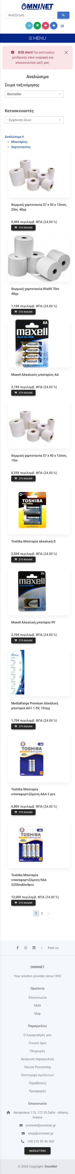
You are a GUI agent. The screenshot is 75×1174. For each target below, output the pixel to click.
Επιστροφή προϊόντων (37, 1075)
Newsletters (37, 1151)
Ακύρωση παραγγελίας (37, 1059)
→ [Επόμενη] (48, 913)
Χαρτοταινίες (21, 147)
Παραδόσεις (37, 1083)
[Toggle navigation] (37, 38)
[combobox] (34, 94)
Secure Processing (37, 1067)
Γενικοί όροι (37, 1043)
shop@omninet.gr (40, 1133)
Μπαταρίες (19, 142)
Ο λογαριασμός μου (38, 1035)
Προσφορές (37, 1091)
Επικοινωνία (38, 997)
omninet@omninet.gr (41, 1125)
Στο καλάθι (23, 227)
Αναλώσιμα (14, 137)
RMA (37, 1005)
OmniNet (50, 1166)
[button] (62, 26)
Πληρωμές (37, 1051)
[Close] (66, 52)
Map (37, 1013)
